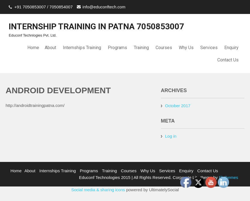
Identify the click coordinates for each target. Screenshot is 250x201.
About (50, 47)
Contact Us (228, 60)
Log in (171, 136)
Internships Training (82, 47)
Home (33, 47)
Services (209, 47)
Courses (164, 47)
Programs (117, 47)
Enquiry (231, 47)
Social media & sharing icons (98, 189)
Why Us (186, 47)
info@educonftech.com (103, 6)
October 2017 (178, 105)
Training (141, 47)
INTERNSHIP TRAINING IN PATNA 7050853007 (96, 26)
